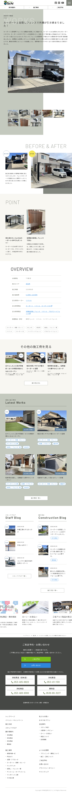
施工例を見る (36, 383)
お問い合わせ (36, 665)
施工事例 (36, 7)
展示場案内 (12, 7)
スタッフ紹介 (45, 727)
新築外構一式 (11, 753)
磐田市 (63, 484)
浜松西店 (10, 735)
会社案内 (42, 724)
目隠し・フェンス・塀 (51, 327)
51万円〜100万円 (31, 295)
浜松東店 (10, 738)
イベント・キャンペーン (14, 720)
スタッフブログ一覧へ (19, 576)
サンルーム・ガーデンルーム (16, 771)
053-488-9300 (21, 693)
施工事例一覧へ (36, 498)
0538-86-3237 (53, 693)
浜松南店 (10, 741)
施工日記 (8, 724)
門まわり (10, 756)
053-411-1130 (53, 682)
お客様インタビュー (47, 730)
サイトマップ (44, 772)
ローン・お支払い (46, 733)
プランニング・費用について (50, 753)
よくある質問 (44, 750)
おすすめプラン (44, 720)
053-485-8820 (21, 682)
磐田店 (9, 744)
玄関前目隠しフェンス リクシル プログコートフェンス (43, 312)
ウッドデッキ (11, 765)
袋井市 (56, 443)
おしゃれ (30, 327)
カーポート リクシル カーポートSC (39, 306)
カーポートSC (20, 331)
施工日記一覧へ (52, 590)
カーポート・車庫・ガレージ (15, 327)
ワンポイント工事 (52, 373)
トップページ (10, 716)
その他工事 (10, 778)
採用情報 (43, 739)
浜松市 (28, 284)
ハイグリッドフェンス (34, 331)
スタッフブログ (11, 728)
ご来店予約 (60, 7)
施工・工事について (47, 756)
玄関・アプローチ (61, 373)
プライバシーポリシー (47, 768)
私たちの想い (44, 716)
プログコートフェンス (51, 331)
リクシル (29, 300)
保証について (45, 736)
